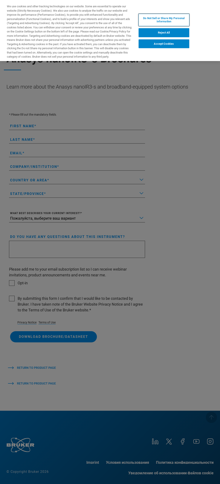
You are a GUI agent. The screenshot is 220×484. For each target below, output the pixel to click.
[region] (110, 30)
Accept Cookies (164, 43)
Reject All (164, 32)
